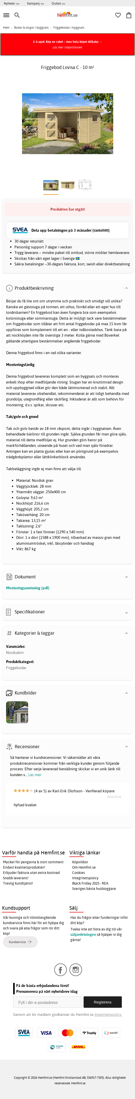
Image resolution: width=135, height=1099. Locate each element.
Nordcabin (15, 652)
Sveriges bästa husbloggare (94, 888)
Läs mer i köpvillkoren (67, 47)
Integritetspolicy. (108, 1014)
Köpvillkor (80, 862)
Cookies (78, 872)
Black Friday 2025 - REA (90, 883)
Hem (6, 27)
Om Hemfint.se (84, 867)
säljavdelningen (83, 934)
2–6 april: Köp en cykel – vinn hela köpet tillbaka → (67, 42)
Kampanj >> (35, 3)
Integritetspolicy (85, 878)
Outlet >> (58, 3)
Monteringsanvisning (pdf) (27, 587)
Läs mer (34, 774)
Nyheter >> (12, 3)
